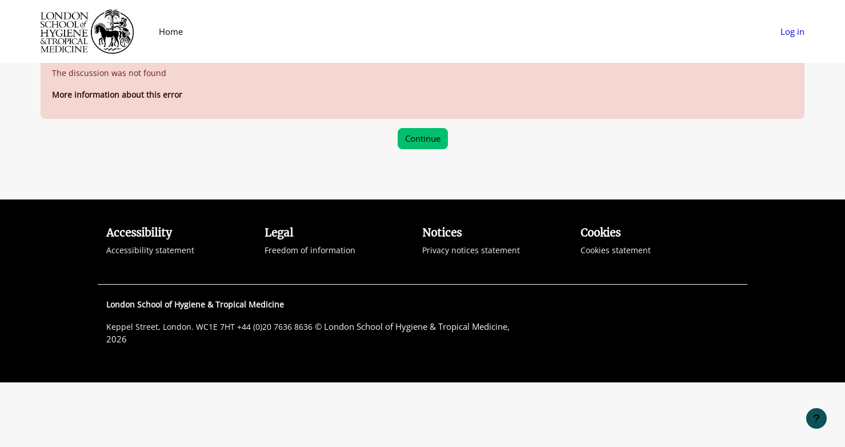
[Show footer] (816, 418)
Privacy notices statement (472, 314)
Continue (422, 202)
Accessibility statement (150, 314)
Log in (792, 31)
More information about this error (119, 158)
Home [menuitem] (171, 31)
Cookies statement (616, 314)
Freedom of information (312, 314)
